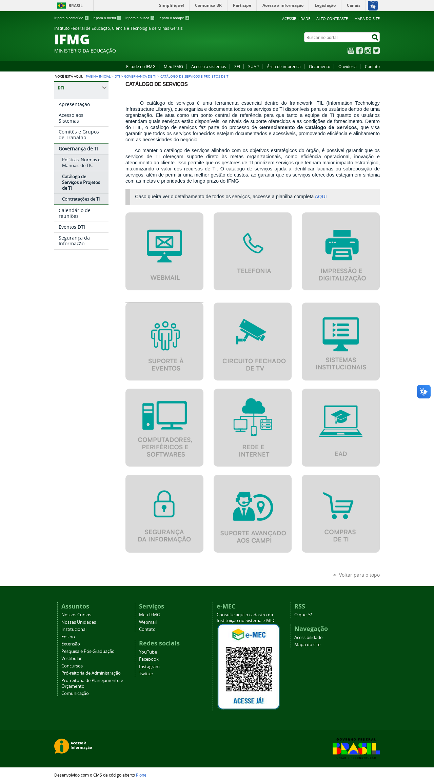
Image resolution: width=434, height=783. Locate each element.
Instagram (367, 50)
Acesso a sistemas (208, 66)
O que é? (303, 615)
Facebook (359, 50)
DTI (117, 76)
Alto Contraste (332, 18)
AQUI (321, 196)
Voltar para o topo (359, 575)
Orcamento (319, 66)
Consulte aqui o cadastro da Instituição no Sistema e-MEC (246, 617)
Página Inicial (98, 76)
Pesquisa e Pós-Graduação (88, 651)
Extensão (70, 644)
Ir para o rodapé (174, 18)
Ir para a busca (140, 18)
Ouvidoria (347, 66)
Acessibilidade (296, 18)
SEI (237, 66)
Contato (372, 66)
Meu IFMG (173, 66)
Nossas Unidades (78, 622)
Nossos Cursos (76, 615)
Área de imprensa (284, 66)
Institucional (73, 629)
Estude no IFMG (141, 66)
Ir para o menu (107, 18)
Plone (141, 775)
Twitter (376, 50)
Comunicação (75, 693)
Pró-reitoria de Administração (91, 673)
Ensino (68, 637)
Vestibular (71, 658)
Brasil (75, 5)
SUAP (253, 66)
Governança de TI (140, 76)
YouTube (351, 50)
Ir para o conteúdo (71, 18)
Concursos (72, 666)
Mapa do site (367, 18)
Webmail (148, 622)
